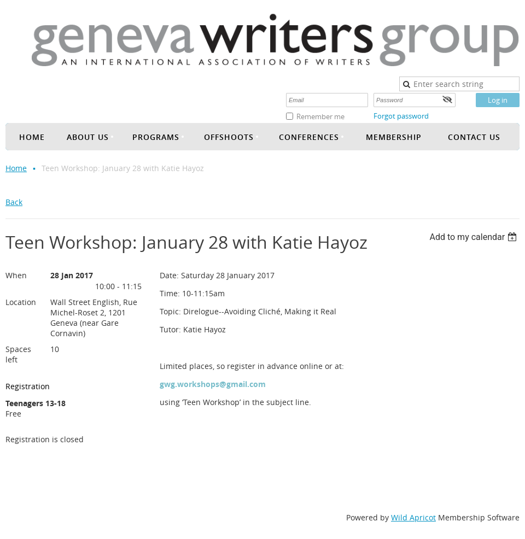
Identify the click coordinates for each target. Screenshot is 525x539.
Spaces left (18, 354)
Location (20, 302)
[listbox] (474, 237)
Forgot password (401, 116)
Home (16, 168)
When (16, 275)
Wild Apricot (413, 517)
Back (13, 202)
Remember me (320, 116)
